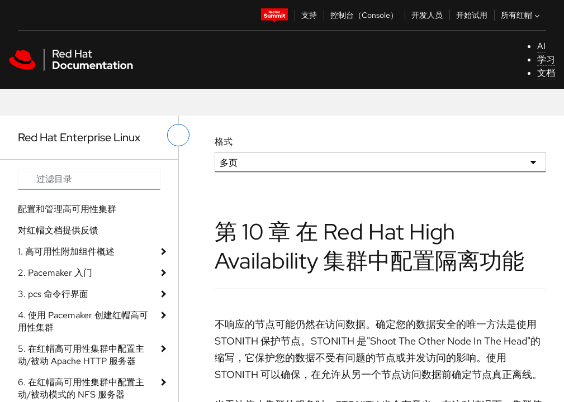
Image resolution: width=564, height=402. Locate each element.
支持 (309, 15)
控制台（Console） (364, 15)
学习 (546, 59)
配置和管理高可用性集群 (67, 209)
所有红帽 (521, 15)
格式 (224, 141)
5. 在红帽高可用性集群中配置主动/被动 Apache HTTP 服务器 (81, 355)
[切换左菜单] (178, 135)
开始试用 (471, 15)
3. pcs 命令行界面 (53, 294)
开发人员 (427, 15)
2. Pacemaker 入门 (55, 273)
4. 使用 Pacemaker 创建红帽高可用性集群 (83, 321)
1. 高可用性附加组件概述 (66, 251)
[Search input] (89, 179)
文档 (546, 73)
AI (541, 46)
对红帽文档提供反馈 (58, 230)
